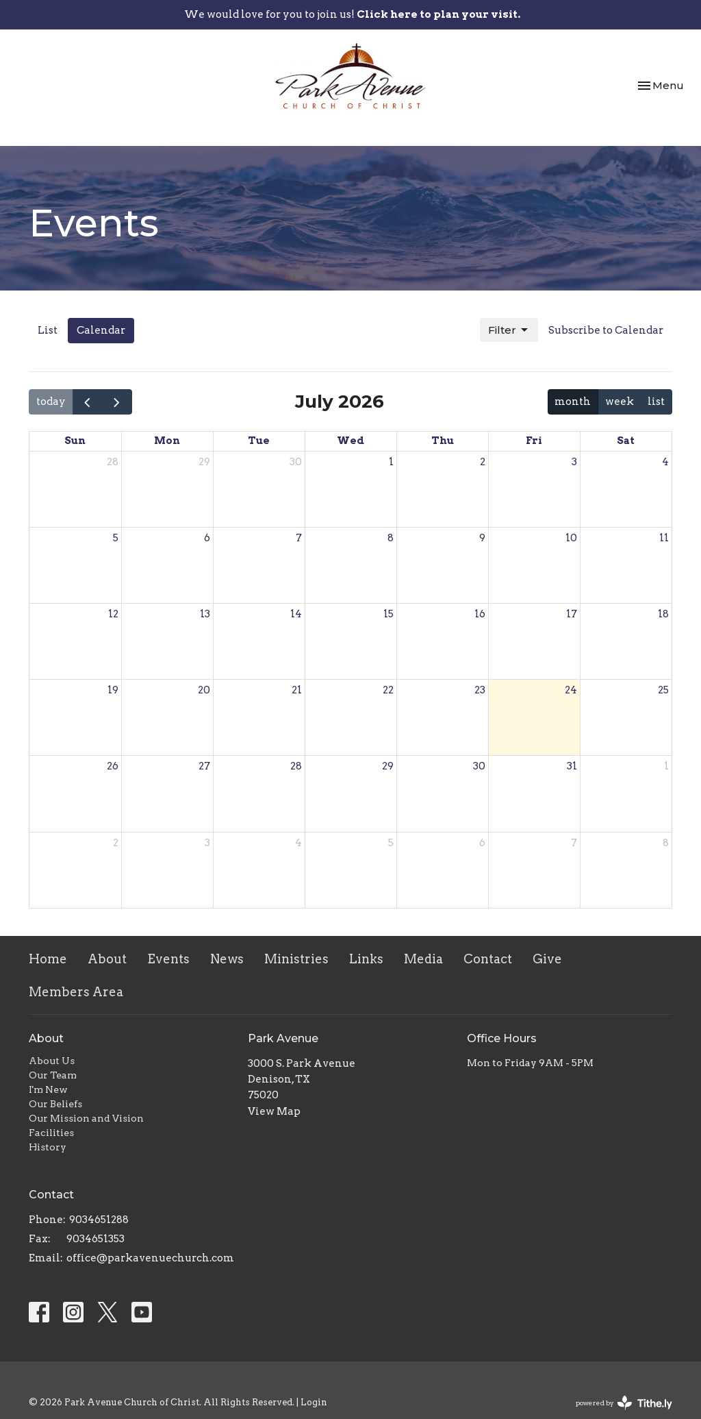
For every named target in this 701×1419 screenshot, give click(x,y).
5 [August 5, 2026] (391, 843)
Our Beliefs (55, 1103)
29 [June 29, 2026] (204, 462)
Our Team (53, 1075)
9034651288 (99, 1219)
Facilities (51, 1132)
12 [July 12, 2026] (113, 614)
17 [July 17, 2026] (571, 614)
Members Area (76, 992)
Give (547, 959)
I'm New (48, 1089)
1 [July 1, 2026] (391, 462)
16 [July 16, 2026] (479, 614)
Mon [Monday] (167, 440)
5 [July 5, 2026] (115, 538)
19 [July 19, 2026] (112, 690)
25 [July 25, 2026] (663, 690)
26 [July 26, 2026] (112, 766)
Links (366, 959)
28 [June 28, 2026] (112, 462)
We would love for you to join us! (352, 14)
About (107, 959)
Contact (487, 959)
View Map (274, 1111)
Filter (509, 330)
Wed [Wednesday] (350, 440)
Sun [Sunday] (75, 440)
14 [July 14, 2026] (296, 614)
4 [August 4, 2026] (298, 843)
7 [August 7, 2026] (574, 843)
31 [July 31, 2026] (572, 766)
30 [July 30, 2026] (479, 766)
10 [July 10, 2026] (571, 538)
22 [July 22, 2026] (388, 690)
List (48, 330)
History (47, 1147)
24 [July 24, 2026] (571, 690)
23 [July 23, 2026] (479, 690)
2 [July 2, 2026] (482, 462)
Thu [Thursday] (442, 440)
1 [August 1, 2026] (666, 766)
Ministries (296, 959)
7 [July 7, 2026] (299, 538)
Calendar (101, 330)
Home (48, 959)
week (619, 401)
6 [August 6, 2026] (482, 843)
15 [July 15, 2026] (388, 614)
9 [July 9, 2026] (482, 538)
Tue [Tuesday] (259, 440)
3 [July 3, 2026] (574, 462)
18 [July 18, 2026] (663, 614)
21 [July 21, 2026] (297, 690)
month (573, 401)
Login (314, 1402)
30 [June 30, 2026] (296, 462)
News (227, 959)
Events (168, 959)
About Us (52, 1060)
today (51, 401)
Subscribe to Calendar (605, 330)
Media (423, 959)
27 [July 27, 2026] (204, 766)
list (656, 401)
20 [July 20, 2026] (204, 690)
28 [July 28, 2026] (296, 766)
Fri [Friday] (534, 440)
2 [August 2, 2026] (115, 843)
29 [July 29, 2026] (388, 766)
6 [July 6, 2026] (207, 538)
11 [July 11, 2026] (664, 538)
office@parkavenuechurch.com (150, 1258)
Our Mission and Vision (86, 1118)
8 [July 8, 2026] (390, 538)
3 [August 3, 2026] (207, 843)
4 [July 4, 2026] (665, 462)
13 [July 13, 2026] (205, 614)
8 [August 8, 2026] (666, 843)
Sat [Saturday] (626, 440)
